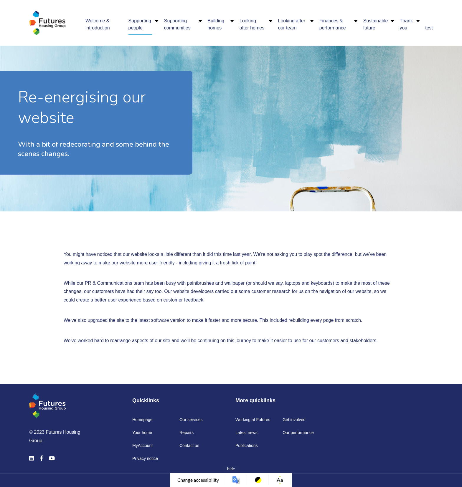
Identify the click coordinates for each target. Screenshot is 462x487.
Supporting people (139, 24)
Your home (142, 432)
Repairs (186, 432)
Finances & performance (332, 24)
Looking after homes (252, 24)
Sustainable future (375, 24)
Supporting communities (177, 24)
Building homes (215, 24)
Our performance (298, 432)
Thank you (406, 24)
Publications (246, 445)
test (429, 27)
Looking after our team (292, 24)
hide (231, 468)
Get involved (294, 419)
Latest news (246, 432)
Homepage (142, 419)
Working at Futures (252, 419)
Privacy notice (145, 458)
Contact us (189, 445)
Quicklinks (145, 400)
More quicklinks (255, 400)
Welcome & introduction (97, 24)
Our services (191, 419)
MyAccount (142, 445)
